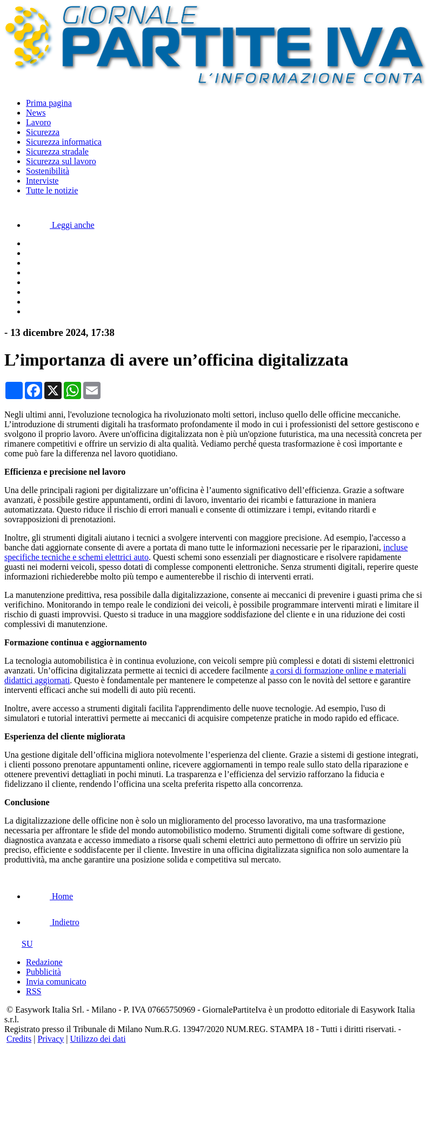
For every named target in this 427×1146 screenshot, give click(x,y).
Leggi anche (60, 225)
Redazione (44, 962)
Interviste (42, 180)
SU (18, 943)
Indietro (52, 922)
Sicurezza (42, 132)
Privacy (50, 1038)
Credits (18, 1038)
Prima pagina (49, 102)
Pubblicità (43, 971)
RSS (33, 991)
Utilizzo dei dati (98, 1038)
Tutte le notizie (52, 190)
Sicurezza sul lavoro (61, 161)
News (35, 112)
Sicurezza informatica (64, 141)
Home (49, 896)
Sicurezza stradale (57, 151)
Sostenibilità (47, 171)
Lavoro (38, 122)
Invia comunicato (56, 981)
